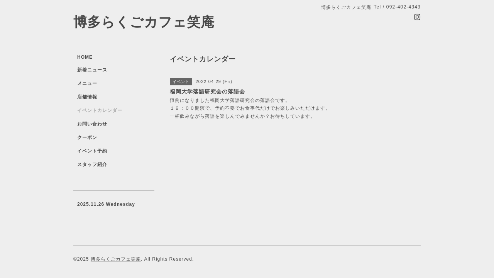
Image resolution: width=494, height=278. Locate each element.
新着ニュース (92, 70)
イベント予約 (92, 151)
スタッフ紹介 (92, 164)
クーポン (87, 137)
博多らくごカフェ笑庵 (144, 21)
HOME (85, 57)
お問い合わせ (92, 124)
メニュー (87, 83)
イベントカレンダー (99, 110)
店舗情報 (87, 97)
